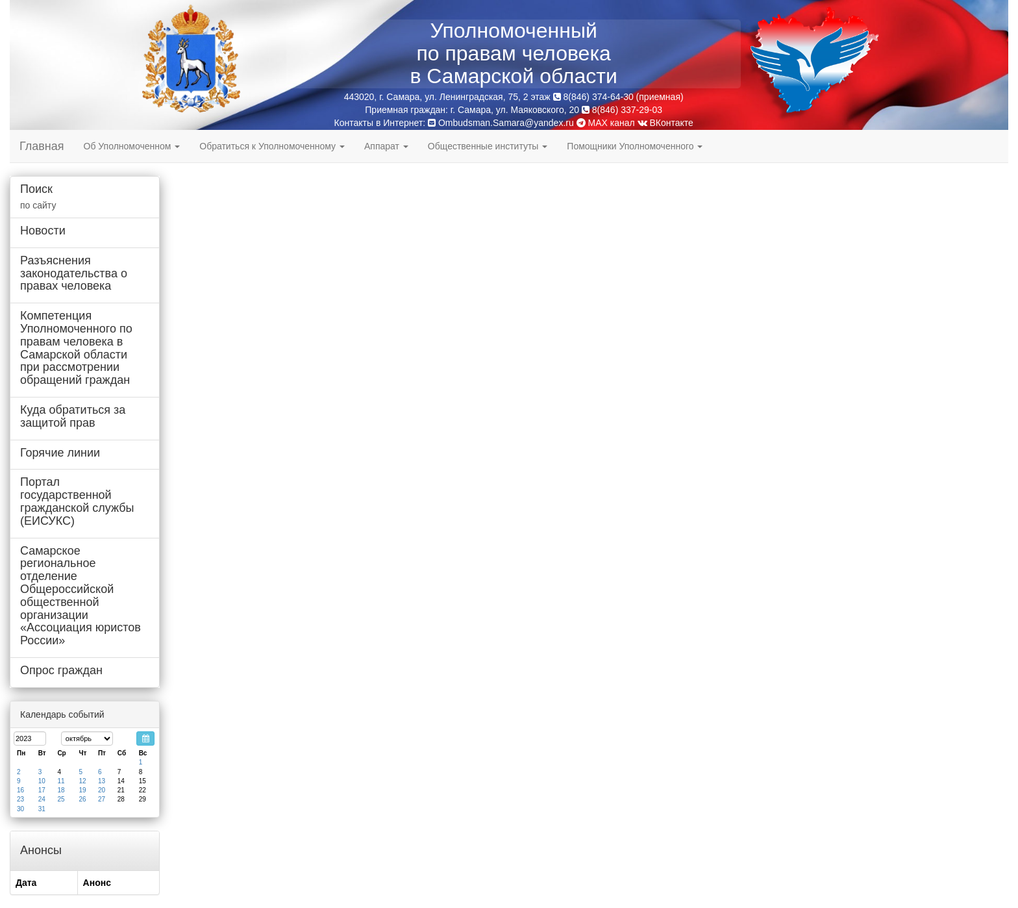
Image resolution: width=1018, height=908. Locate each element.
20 (101, 790)
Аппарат (386, 146)
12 (82, 781)
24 (41, 799)
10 (41, 781)
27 (101, 799)
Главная (41, 146)
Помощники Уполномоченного (634, 146)
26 (82, 799)
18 (60, 790)
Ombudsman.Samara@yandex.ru (506, 123)
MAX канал (606, 123)
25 (60, 799)
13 (101, 781)
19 (82, 790)
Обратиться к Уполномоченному (272, 146)
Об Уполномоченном (132, 146)
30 (20, 809)
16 (20, 790)
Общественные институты (487, 146)
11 (60, 781)
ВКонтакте (665, 123)
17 (41, 790)
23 (20, 799)
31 (41, 809)
